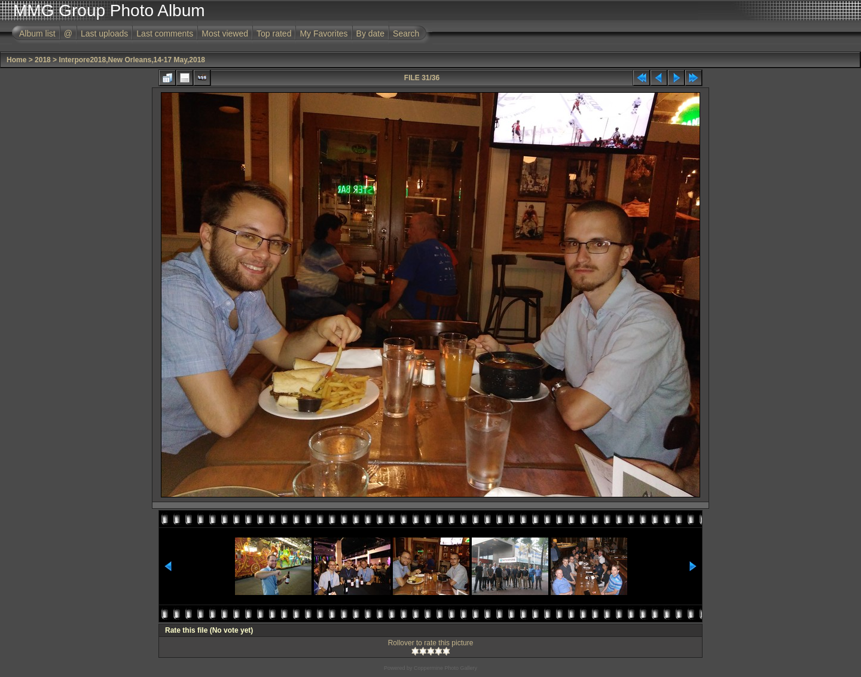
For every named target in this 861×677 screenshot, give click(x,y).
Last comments (164, 33)
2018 (43, 60)
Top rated (274, 33)
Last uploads (104, 33)
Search (406, 33)
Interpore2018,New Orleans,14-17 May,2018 (132, 60)
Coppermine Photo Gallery (445, 668)
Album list (37, 33)
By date (370, 33)
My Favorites (323, 33)
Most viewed (224, 33)
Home (16, 60)
